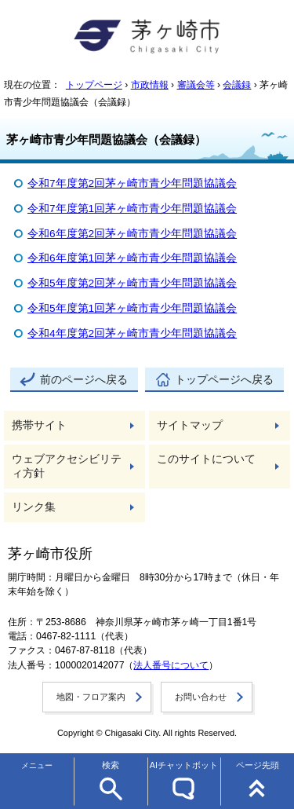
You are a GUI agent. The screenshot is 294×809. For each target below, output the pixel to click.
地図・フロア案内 (90, 696)
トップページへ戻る (224, 380)
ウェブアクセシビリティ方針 (67, 466)
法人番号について (171, 665)
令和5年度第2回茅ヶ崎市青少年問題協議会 (132, 283)
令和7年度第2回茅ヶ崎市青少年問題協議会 (132, 183)
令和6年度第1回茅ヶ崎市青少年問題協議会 (132, 258)
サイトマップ (190, 425)
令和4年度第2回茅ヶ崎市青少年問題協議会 (132, 333)
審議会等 (196, 84)
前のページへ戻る (84, 380)
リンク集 (34, 507)
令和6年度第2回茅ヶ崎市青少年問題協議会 (132, 234)
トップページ (94, 84)
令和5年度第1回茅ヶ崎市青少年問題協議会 (132, 308)
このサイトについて (206, 459)
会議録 (237, 84)
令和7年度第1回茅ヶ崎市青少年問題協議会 (132, 208)
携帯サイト (39, 425)
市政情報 (150, 84)
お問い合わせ (201, 696)
